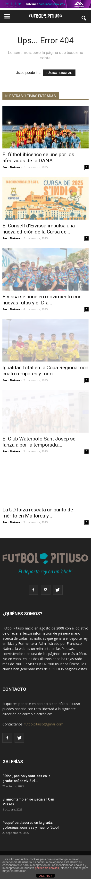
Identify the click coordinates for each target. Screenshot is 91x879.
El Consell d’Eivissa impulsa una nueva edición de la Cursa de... (38, 229)
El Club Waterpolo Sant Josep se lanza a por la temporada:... (38, 442)
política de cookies (47, 868)
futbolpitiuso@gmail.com (43, 724)
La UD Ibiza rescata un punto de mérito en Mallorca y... (37, 513)
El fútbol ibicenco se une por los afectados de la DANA (38, 158)
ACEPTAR (45, 875)
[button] (84, 18)
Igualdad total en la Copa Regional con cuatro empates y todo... (45, 371)
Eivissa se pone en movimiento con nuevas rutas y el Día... (42, 300)
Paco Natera (11, 167)
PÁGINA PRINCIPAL (59, 72)
